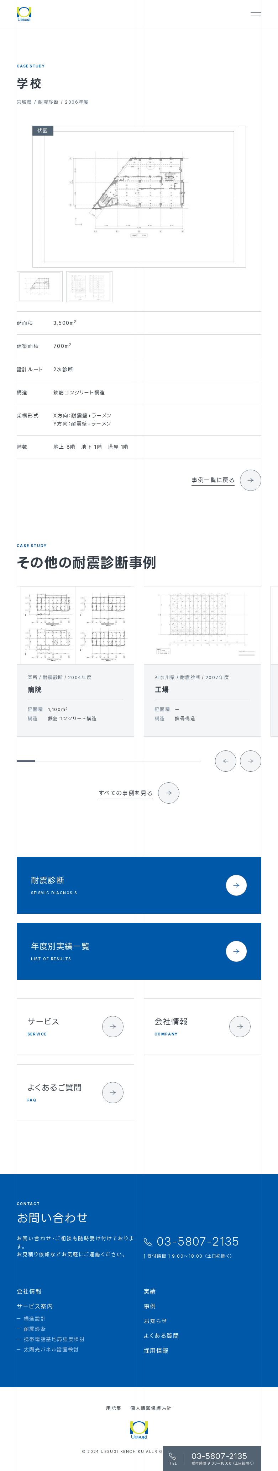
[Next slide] (250, 770)
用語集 (114, 1408)
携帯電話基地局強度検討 (54, 1339)
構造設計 (35, 1319)
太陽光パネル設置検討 (51, 1349)
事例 (150, 1306)
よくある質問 (161, 1335)
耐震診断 (35, 1329)
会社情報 (29, 1291)
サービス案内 (35, 1306)
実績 (150, 1291)
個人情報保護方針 (151, 1408)
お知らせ (156, 1321)
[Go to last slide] (225, 770)
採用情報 (156, 1350)
